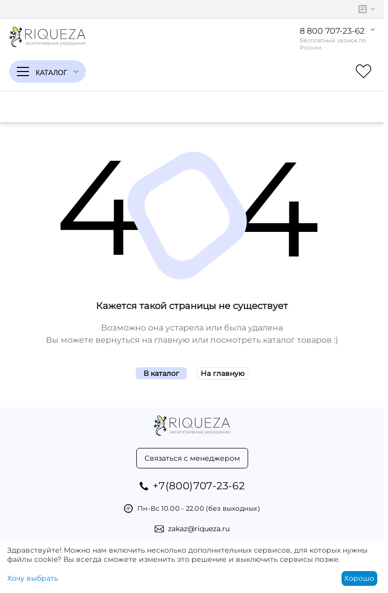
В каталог (161, 373)
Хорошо (359, 578)
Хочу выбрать (32, 578)
